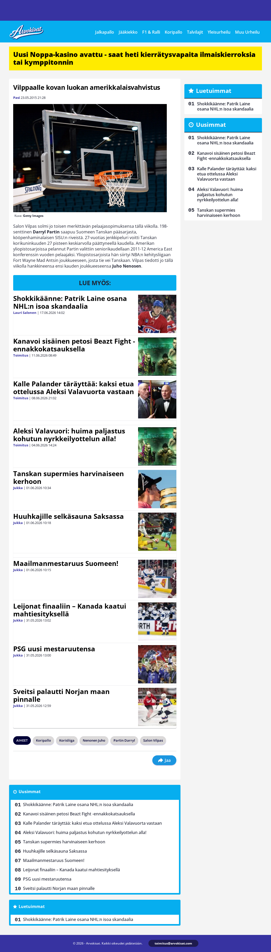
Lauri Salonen (24, 312)
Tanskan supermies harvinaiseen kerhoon (68, 477)
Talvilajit (195, 32)
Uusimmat (30, 791)
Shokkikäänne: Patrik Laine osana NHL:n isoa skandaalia (70, 302)
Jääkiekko (128, 32)
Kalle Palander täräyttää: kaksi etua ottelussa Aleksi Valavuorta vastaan (73, 387)
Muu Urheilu (247, 32)
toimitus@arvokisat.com (173, 943)
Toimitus (20, 355)
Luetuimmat (32, 906)
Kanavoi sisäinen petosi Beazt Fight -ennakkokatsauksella (74, 344)
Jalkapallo (104, 32)
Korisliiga (66, 740)
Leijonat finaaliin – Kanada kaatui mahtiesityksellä (69, 609)
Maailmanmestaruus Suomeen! (65, 563)
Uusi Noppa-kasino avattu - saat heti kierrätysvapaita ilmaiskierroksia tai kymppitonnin (134, 58)
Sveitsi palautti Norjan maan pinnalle (61, 695)
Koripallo (173, 32)
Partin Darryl (124, 740)
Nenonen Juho (94, 740)
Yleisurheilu (219, 32)
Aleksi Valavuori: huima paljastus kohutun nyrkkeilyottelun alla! (69, 434)
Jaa (164, 760)
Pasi (16, 97)
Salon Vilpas (153, 740)
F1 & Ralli (151, 32)
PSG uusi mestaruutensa (54, 648)
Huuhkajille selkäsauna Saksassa (68, 516)
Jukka (18, 487)
